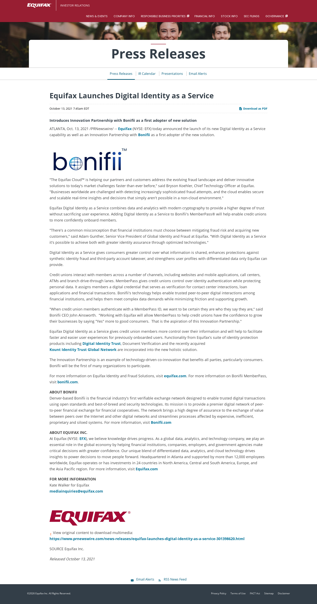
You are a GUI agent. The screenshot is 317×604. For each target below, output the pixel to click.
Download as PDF (253, 110)
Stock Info (229, 16)
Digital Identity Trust (101, 344)
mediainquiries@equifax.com (76, 492)
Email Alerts (198, 75)
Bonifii (144, 136)
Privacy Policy (218, 594)
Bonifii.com (161, 423)
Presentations (172, 75)
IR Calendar (147, 75)
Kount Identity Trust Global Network (83, 350)
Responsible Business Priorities (163, 16)
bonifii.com (67, 383)
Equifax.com (147, 470)
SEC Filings (251, 16)
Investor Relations (75, 5)
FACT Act (255, 594)
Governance (274, 16)
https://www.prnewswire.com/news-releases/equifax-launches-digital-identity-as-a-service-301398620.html (147, 539)
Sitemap (269, 594)
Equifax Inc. (41, 594)
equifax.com (175, 377)
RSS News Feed (175, 580)
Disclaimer (284, 594)
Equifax (125, 129)
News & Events (97, 16)
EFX (82, 439)
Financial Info (204, 16)
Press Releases (121, 75)
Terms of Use (238, 594)
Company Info (124, 16)
